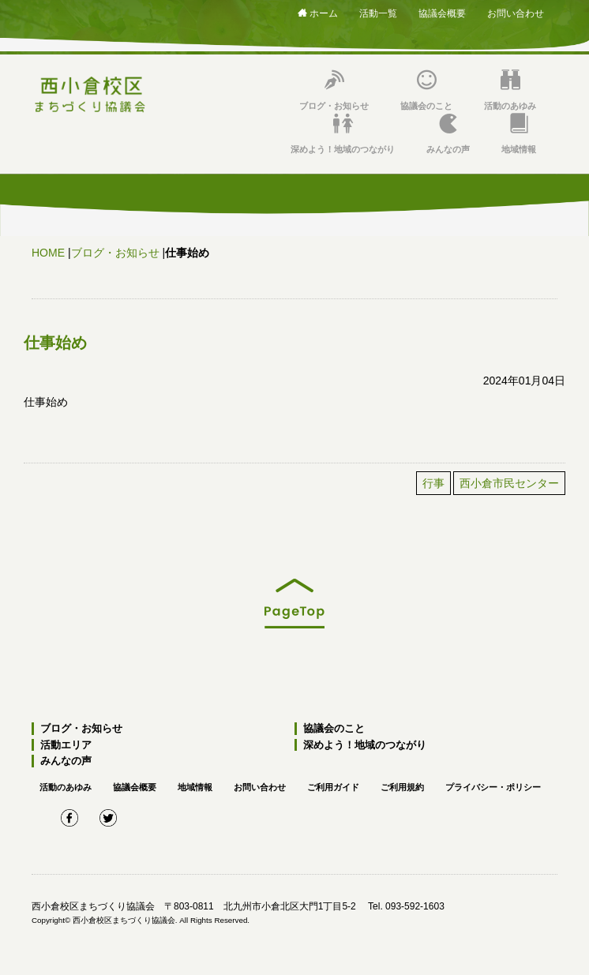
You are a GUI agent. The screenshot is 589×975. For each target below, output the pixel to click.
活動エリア (66, 745)
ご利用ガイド (333, 787)
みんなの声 (448, 134)
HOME (48, 252)
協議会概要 (442, 13)
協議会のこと (426, 90)
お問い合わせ (515, 13)
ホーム (318, 13)
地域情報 (518, 134)
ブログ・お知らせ (334, 90)
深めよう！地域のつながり (343, 134)
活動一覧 (378, 13)
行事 (433, 483)
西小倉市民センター (509, 483)
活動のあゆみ (510, 90)
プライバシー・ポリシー (493, 787)
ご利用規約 (402, 787)
